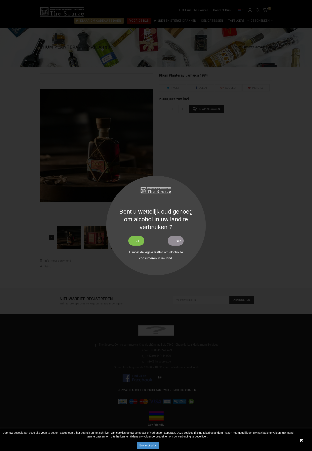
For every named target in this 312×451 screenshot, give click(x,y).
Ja (137, 240)
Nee (178, 240)
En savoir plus (148, 445)
